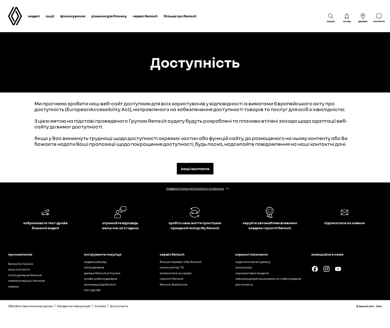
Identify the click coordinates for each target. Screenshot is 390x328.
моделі (34, 16)
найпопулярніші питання (26, 281)
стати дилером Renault (25, 275)
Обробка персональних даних (30, 306)
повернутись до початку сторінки (195, 188)
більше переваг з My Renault (181, 262)
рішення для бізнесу (109, 16)
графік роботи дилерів (100, 278)
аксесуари (243, 267)
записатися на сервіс (176, 273)
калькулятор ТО (172, 267)
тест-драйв (92, 290)
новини (13, 286)
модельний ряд (95, 262)
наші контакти (195, 168)
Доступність (119, 306)
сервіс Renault (145, 16)
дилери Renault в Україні (102, 273)
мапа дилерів (94, 267)
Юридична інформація (73, 306)
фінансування (72, 16)
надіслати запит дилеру (253, 262)
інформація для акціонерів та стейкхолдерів (268, 278)
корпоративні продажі (252, 273)
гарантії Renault (172, 278)
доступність (244, 284)
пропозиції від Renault (100, 284)
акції (50, 16)
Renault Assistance (173, 284)
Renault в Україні (20, 264)
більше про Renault (180, 16)
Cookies (100, 306)
